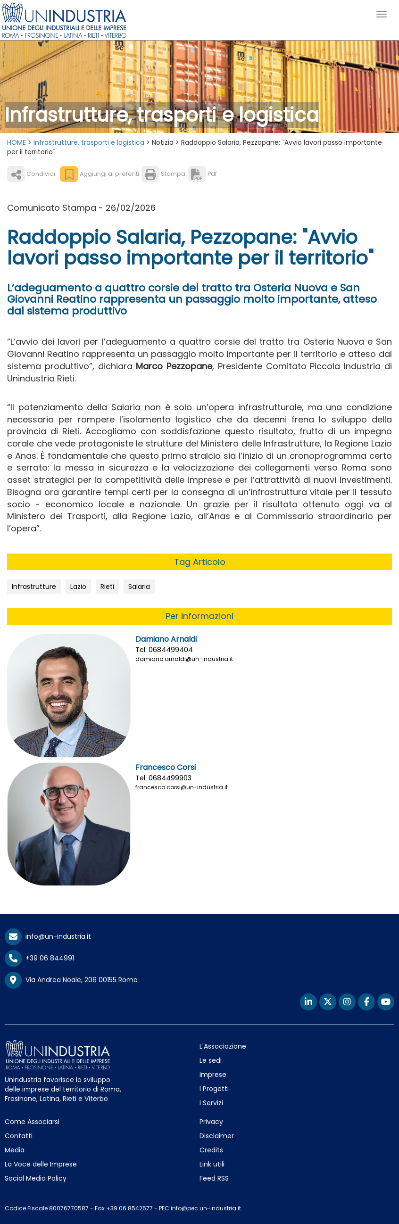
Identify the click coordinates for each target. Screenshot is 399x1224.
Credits (211, 1150)
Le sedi (211, 1060)
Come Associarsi (32, 1121)
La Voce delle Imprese (41, 1164)
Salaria (139, 586)
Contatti (19, 1136)
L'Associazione (223, 1046)
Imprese (213, 1074)
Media (15, 1150)
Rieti (107, 586)
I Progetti (214, 1088)
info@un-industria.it (48, 936)
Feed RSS (214, 1178)
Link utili (212, 1164)
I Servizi (211, 1103)
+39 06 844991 (39, 958)
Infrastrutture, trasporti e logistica (88, 142)
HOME (16, 142)
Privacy (211, 1121)
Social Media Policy (35, 1178)
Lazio (78, 586)
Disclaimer (217, 1136)
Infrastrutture (34, 586)
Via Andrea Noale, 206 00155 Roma (71, 980)
